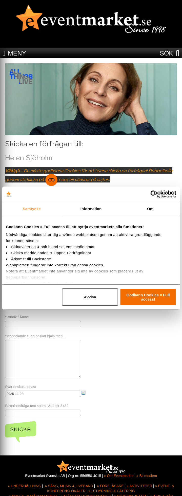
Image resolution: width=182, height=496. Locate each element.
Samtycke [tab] (32, 209)
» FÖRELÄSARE (110, 486)
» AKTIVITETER (139, 486)
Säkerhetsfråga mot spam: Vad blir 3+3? (36, 406)
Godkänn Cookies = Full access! (148, 297)
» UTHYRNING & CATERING (111, 491)
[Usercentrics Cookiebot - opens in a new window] (154, 194)
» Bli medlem (146, 476)
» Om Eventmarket (119, 476)
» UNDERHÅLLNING (24, 486)
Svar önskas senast (20, 387)
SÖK (166, 53)
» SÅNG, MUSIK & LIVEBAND (69, 486)
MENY (17, 53)
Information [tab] (91, 209)
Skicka (20, 429)
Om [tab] (150, 209)
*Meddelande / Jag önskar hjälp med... (35, 336)
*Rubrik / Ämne (17, 317)
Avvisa (90, 297)
